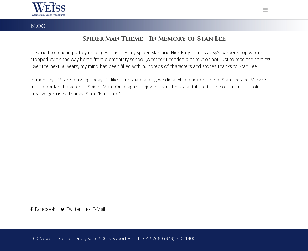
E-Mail (95, 209)
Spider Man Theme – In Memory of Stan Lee (154, 39)
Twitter (71, 209)
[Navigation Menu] (265, 9)
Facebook (42, 209)
